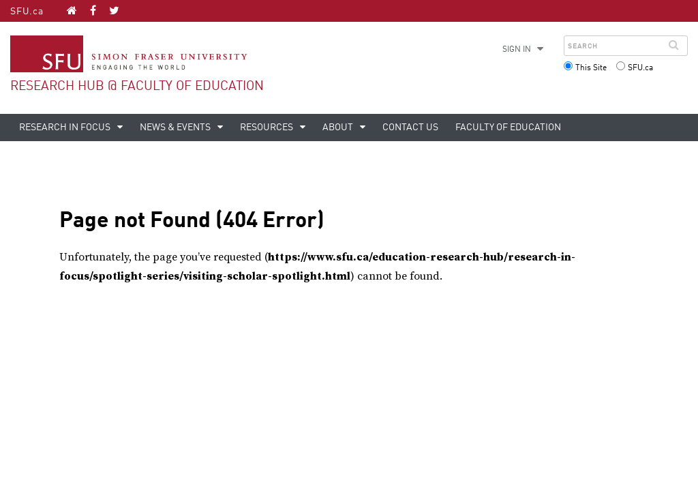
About (338, 127)
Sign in (516, 50)
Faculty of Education (508, 127)
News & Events (176, 127)
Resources (267, 127)
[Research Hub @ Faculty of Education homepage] (72, 10)
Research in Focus (65, 127)
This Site (591, 68)
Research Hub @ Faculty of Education (137, 86)
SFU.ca (27, 11)
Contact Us (410, 127)
